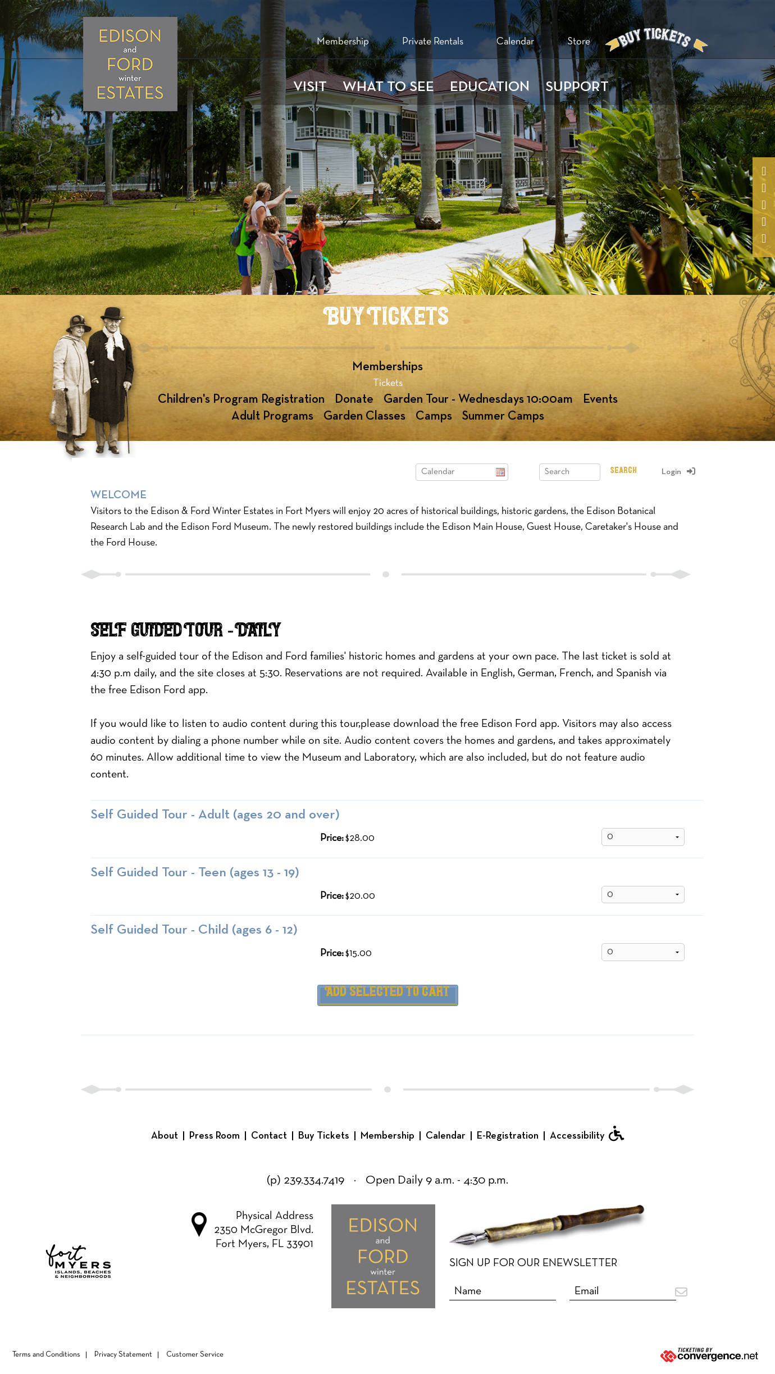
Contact (269, 1135)
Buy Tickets (323, 1135)
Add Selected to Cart (388, 992)
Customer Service (195, 1355)
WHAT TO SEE (388, 87)
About (164, 1135)
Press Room (214, 1135)
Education (490, 87)
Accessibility (587, 1133)
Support (577, 87)
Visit (310, 87)
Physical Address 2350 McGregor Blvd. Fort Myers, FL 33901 (252, 1230)
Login (671, 472)
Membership (343, 42)
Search (623, 470)
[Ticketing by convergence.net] (645, 1355)
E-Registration (508, 1135)
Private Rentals (432, 42)
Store (578, 42)
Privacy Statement (123, 1355)
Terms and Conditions (46, 1355)
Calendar (515, 42)
